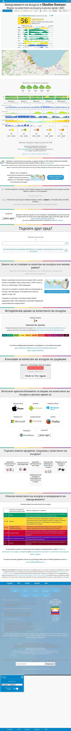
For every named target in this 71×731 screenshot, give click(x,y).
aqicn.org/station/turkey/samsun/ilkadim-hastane (50, 352)
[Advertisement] (35, 268)
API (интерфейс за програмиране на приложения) (19, 717)
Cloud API (44, 478)
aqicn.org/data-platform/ (35, 373)
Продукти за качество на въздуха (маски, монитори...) (20, 716)
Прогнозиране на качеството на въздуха (16, 714)
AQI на (24, 15)
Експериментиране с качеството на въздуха (17, 702)
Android (35, 451)
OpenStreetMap (60, 74)
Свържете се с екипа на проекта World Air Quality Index (20, 692)
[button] (30, 60)
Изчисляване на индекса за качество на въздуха (18, 713)
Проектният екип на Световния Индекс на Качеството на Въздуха (29, 664)
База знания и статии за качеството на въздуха (18, 701)
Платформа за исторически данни (14, 719)
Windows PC (18, 464)
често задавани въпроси (12, 707)
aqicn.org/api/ (58, 220)
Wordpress (27, 478)
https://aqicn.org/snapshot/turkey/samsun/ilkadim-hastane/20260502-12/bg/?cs (35, 204)
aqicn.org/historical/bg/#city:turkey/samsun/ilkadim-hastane (34, 370)
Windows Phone (53, 451)
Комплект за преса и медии (12, 693)
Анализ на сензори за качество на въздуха (16, 704)
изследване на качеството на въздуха (17, 697)
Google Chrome (35, 464)
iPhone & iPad (18, 451)
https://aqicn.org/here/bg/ (35, 196)
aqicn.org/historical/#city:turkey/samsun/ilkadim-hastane (49, 350)
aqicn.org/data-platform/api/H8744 (42, 218)
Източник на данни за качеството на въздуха (17, 711)
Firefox (53, 464)
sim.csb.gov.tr (48, 163)
